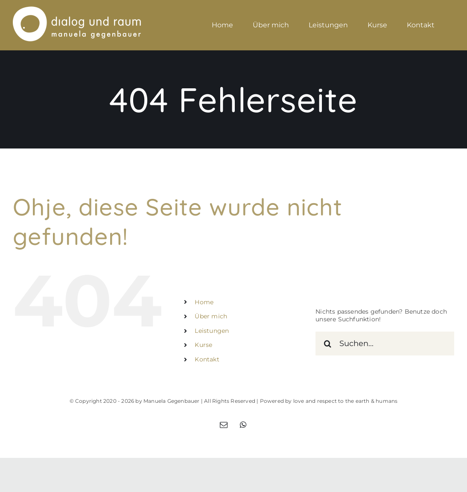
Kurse (203, 345)
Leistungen (212, 331)
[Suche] (327, 343)
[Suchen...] (384, 343)
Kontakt (207, 359)
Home (204, 302)
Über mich (211, 316)
